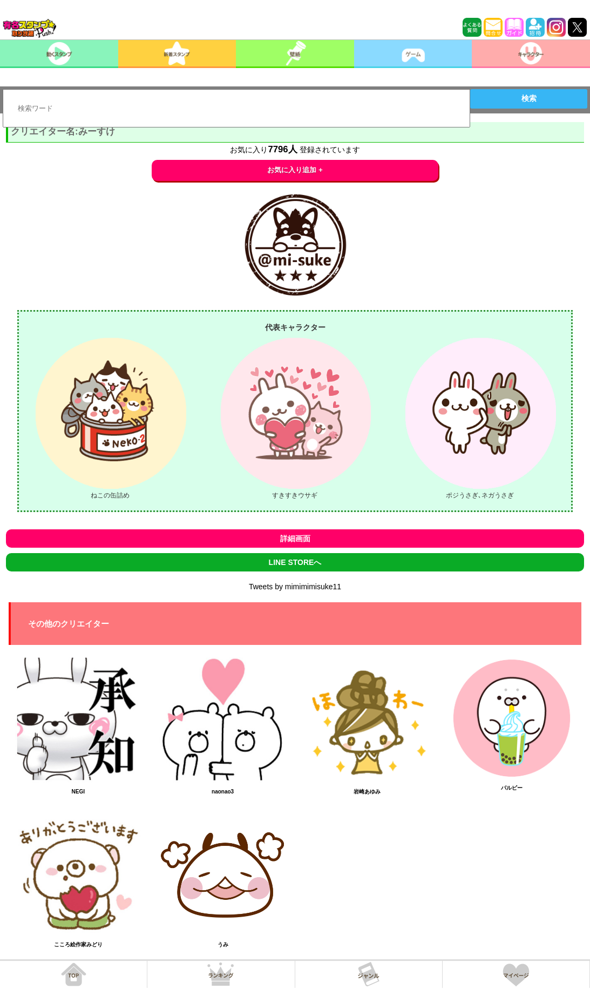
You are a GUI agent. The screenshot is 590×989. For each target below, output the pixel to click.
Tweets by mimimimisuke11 (295, 586)
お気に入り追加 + (295, 170)
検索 (529, 98)
